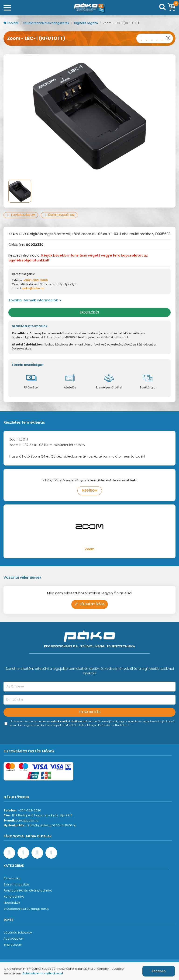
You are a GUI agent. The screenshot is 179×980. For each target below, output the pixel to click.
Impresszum (12, 945)
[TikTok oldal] (51, 853)
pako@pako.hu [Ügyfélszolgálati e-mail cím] (27, 820)
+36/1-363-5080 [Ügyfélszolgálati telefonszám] (29, 810)
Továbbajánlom (20, 215)
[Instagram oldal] (37, 853)
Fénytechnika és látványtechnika (27, 890)
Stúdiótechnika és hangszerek (46, 23)
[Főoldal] (89, 8)
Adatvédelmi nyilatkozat (42, 973)
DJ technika (12, 878)
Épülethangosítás (16, 884)
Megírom (89, 490)
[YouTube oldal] (23, 853)
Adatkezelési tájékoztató (69, 721)
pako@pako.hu (33, 288)
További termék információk (35, 300)
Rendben (159, 971)
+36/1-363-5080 (35, 280)
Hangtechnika (13, 897)
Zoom (89, 549)
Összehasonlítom (59, 215)
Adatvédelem (13, 939)
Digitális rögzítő (86, 23)
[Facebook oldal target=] (9, 853)
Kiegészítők (11, 903)
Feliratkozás (89, 712)
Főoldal (11, 23)
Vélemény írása (90, 604)
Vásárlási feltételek (17, 932)
